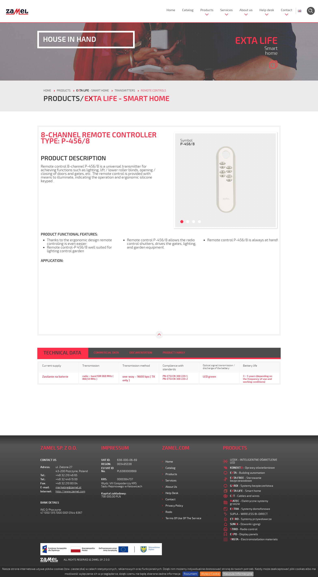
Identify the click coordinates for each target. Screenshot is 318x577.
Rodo (168, 512)
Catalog (187, 10)
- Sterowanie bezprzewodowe (245, 479)
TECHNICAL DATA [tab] (62, 353)
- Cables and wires (244, 496)
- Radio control (243, 529)
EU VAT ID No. (107, 470)
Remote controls (153, 90)
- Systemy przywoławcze (251, 519)
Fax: (43, 483)
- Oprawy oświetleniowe (252, 467)
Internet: (46, 491)
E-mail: (45, 487)
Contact (286, 10)
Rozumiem (190, 574)
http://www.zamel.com (70, 491)
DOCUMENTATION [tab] (140, 352)
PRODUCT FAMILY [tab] (174, 352)
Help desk (266, 10)
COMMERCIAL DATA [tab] (106, 352)
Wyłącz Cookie (210, 574)
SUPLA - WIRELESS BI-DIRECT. (249, 514)
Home (171, 10)
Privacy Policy (174, 505)
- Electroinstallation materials (254, 539)
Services (226, 10)
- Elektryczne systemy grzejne (249, 502)
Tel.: (43, 475)
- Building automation (247, 473)
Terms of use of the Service (183, 518)
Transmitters (125, 90)
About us (246, 10)
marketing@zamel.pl (68, 487)
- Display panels (244, 534)
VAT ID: (105, 460)
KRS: (104, 479)
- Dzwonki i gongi (245, 524)
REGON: (106, 464)
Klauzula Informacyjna (237, 574)
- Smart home (92, 90)
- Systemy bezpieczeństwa (251, 486)
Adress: (45, 467)
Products (206, 10)
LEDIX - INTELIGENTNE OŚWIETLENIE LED (253, 461)
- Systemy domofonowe (250, 509)
